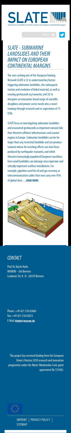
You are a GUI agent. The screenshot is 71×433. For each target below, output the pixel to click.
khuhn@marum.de (25, 321)
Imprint (22, 420)
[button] (46, 35)
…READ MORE (30, 180)
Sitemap (22, 425)
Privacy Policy (40, 420)
